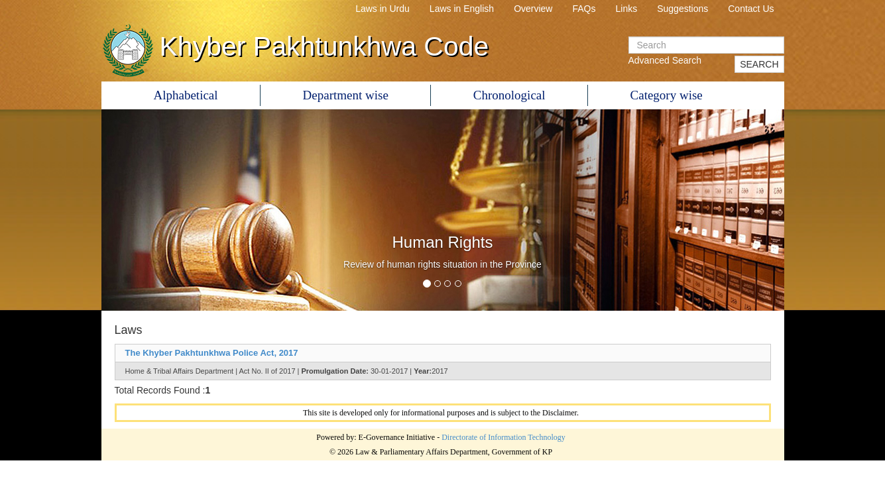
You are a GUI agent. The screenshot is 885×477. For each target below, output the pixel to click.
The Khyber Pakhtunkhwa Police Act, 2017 (211, 353)
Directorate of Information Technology (503, 437)
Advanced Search (665, 60)
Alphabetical (186, 95)
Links (627, 8)
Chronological (509, 95)
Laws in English (462, 8)
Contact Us (751, 8)
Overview (533, 8)
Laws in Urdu (382, 8)
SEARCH (759, 64)
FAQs (583, 8)
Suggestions (682, 8)
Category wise (666, 95)
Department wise (345, 95)
